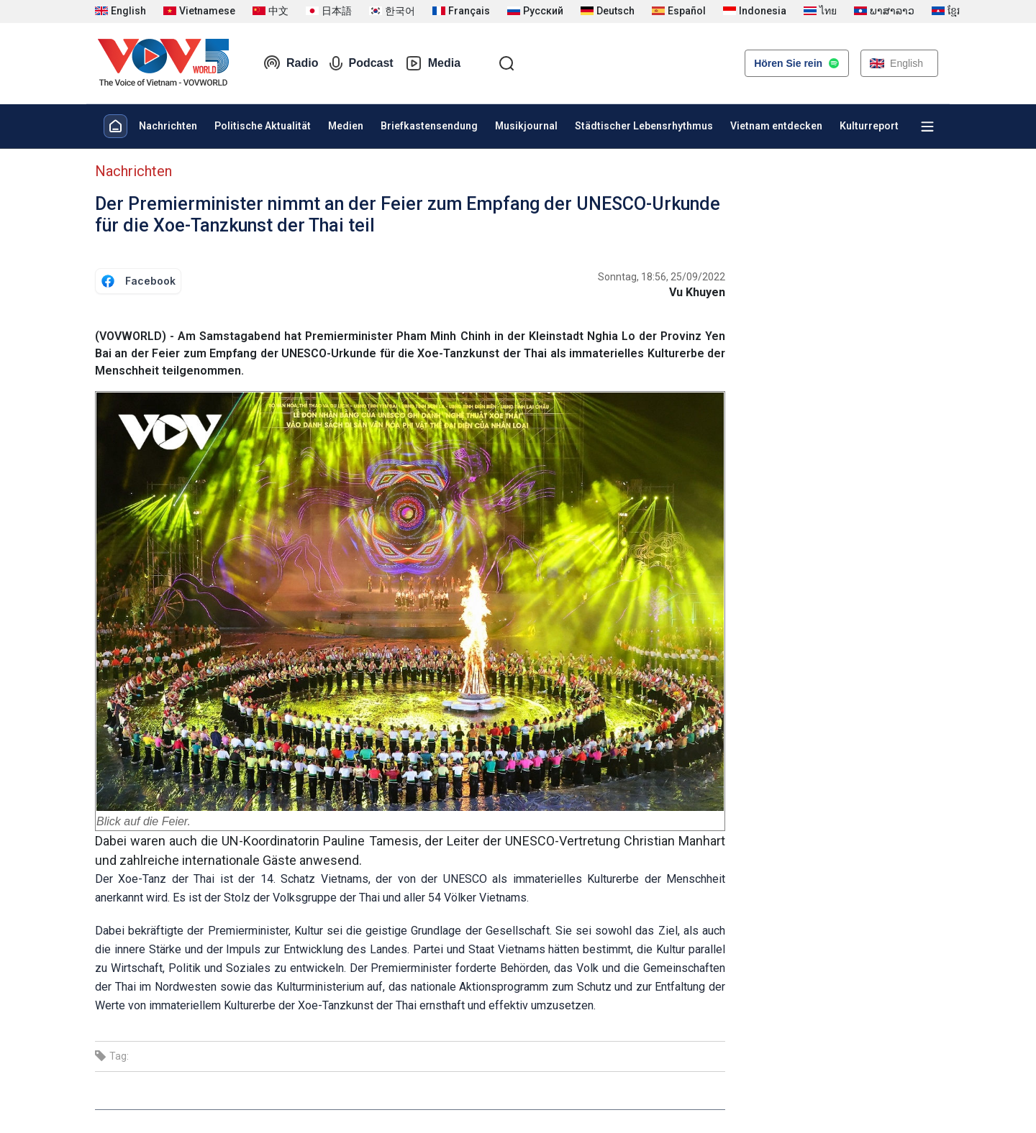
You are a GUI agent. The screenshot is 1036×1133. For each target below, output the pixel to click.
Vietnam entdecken (776, 126)
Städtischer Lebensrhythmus (644, 126)
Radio (290, 63)
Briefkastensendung (429, 126)
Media (432, 63)
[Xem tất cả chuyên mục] (927, 126)
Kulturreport (869, 126)
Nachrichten (168, 126)
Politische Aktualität (262, 126)
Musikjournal (526, 126)
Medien (345, 126)
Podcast (361, 63)
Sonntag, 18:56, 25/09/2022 (661, 277)
